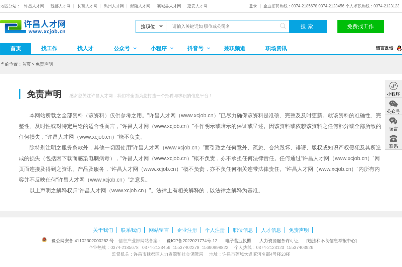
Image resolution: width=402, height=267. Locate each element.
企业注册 (187, 230)
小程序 (159, 48)
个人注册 (215, 230)
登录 (253, 6)
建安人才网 (197, 6)
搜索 (308, 26)
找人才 (85, 48)
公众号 (122, 48)
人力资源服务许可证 (279, 240)
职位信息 (243, 230)
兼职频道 (234, 48)
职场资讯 (276, 48)
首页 (15, 48)
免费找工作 (360, 26)
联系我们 (131, 230)
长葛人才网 (87, 6)
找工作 (49, 48)
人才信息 (271, 230)
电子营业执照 (238, 240)
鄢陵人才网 (140, 6)
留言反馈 (384, 48)
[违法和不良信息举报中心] (331, 240)
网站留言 (159, 230)
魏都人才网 (61, 6)
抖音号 (195, 48)
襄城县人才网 (169, 6)
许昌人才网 (34, 6)
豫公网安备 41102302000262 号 (83, 240)
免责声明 (44, 64)
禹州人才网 (114, 6)
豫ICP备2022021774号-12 (192, 240)
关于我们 (103, 230)
